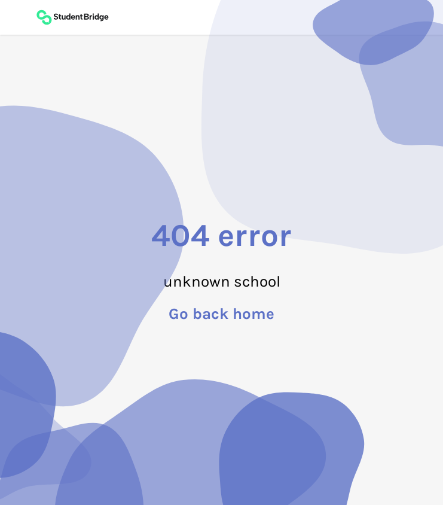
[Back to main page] (72, 17)
